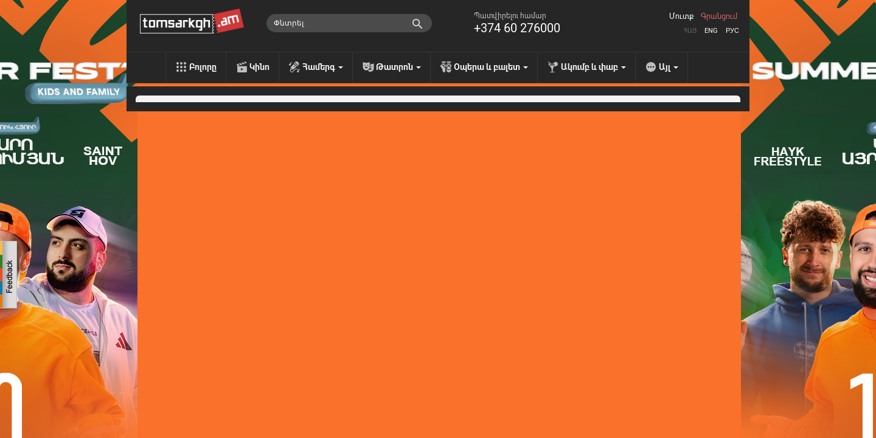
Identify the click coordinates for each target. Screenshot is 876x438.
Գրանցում (719, 16)
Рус (732, 31)
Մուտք (681, 16)
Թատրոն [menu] (398, 67)
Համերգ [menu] (322, 67)
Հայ (690, 31)
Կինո (259, 67)
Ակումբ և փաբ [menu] (593, 67)
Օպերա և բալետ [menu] (491, 67)
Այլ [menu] (668, 67)
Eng (711, 31)
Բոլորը (203, 67)
